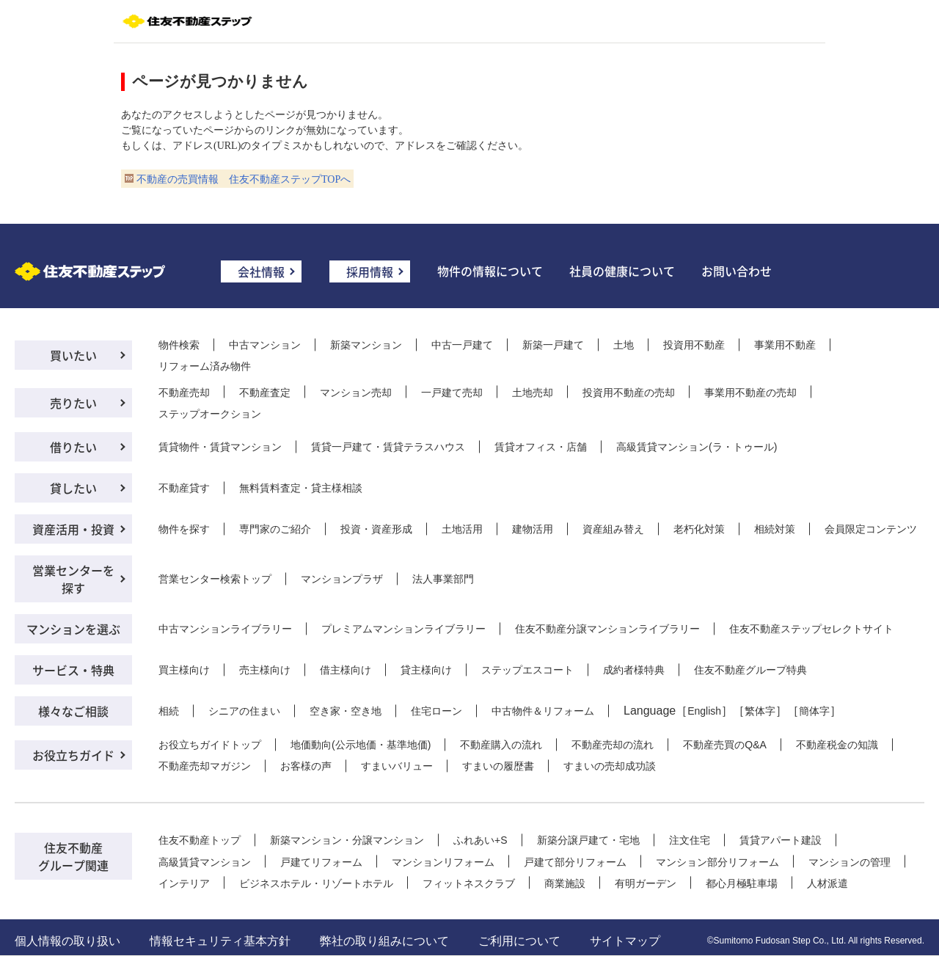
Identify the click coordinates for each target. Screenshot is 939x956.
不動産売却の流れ (612, 745)
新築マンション (366, 345)
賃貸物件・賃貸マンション (220, 447)
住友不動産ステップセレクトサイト (811, 629)
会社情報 (261, 271)
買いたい (73, 355)
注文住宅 (689, 840)
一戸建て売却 (452, 392)
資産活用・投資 (73, 529)
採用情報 (369, 271)
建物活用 (532, 529)
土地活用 (462, 529)
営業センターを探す (73, 578)
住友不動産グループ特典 (750, 670)
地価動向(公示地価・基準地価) (361, 745)
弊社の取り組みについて (384, 941)
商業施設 (564, 883)
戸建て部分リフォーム (575, 862)
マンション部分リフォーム (717, 862)
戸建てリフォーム (321, 862)
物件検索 (179, 345)
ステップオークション (209, 414)
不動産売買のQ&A (725, 745)
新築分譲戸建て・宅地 (588, 840)
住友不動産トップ (199, 840)
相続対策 (774, 529)
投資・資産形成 (376, 529)
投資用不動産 (694, 345)
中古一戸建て (462, 345)
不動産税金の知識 (837, 745)
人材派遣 (827, 883)
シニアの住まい (244, 711)
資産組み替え (613, 529)
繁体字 (760, 711)
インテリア (184, 883)
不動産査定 (265, 392)
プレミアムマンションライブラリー (403, 629)
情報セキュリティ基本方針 (220, 941)
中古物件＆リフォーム (543, 711)
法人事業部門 (443, 579)
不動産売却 (184, 392)
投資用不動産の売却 (628, 392)
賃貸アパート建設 (780, 840)
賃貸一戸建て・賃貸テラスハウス (388, 447)
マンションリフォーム (443, 862)
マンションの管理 (849, 862)
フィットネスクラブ (469, 883)
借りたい (73, 447)
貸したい (73, 488)
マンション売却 (356, 392)
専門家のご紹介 (275, 529)
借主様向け (345, 670)
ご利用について (519, 941)
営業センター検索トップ (214, 579)
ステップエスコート (527, 670)
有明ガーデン (645, 883)
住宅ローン (436, 711)
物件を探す (184, 529)
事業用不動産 (785, 345)
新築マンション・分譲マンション (347, 840)
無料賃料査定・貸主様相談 (300, 488)
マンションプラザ (342, 579)
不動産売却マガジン (204, 766)
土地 (623, 345)
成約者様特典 (634, 670)
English (704, 711)
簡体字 (814, 711)
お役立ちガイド (73, 755)
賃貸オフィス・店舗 (540, 447)
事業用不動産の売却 (750, 392)
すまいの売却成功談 (609, 766)
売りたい (73, 403)
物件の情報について (490, 271)
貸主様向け (426, 670)
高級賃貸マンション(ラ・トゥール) (696, 447)
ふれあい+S (480, 840)
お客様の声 (306, 766)
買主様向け (184, 670)
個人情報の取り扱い (67, 941)
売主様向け (265, 670)
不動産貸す (184, 488)
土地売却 (532, 392)
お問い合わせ (736, 271)
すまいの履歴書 (498, 766)
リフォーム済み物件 (204, 366)
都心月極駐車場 (742, 883)
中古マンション (265, 345)
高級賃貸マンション (204, 862)
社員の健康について (622, 271)
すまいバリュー (397, 766)
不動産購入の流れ (501, 745)
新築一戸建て (553, 345)
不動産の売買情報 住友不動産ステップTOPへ (243, 179)
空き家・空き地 (345, 711)
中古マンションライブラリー (225, 629)
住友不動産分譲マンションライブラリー (607, 629)
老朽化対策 (699, 529)
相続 (168, 711)
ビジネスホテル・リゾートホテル (316, 883)
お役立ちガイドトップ (209, 745)
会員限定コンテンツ (871, 529)
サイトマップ (625, 941)
